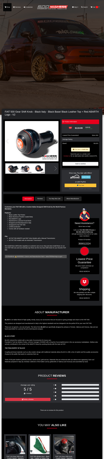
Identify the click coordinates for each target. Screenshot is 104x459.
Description (28, 198)
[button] (56, 141)
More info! (95, 135)
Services (17, 7)
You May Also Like (55, 198)
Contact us (67, 156)
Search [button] (84, 7)
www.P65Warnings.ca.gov (54, 256)
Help (75, 7)
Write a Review (28, 399)
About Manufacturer (73, 198)
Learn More (86, 177)
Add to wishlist (80, 164)
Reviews (40, 198)
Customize (28, 7)
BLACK (96, 143)
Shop (7, 7)
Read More (84, 271)
